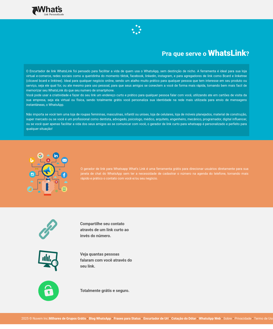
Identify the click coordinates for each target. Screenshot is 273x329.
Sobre (228, 318)
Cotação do (179, 318)
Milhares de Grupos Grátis (67, 318)
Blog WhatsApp (100, 318)
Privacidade (243, 318)
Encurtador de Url (156, 318)
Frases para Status (127, 318)
